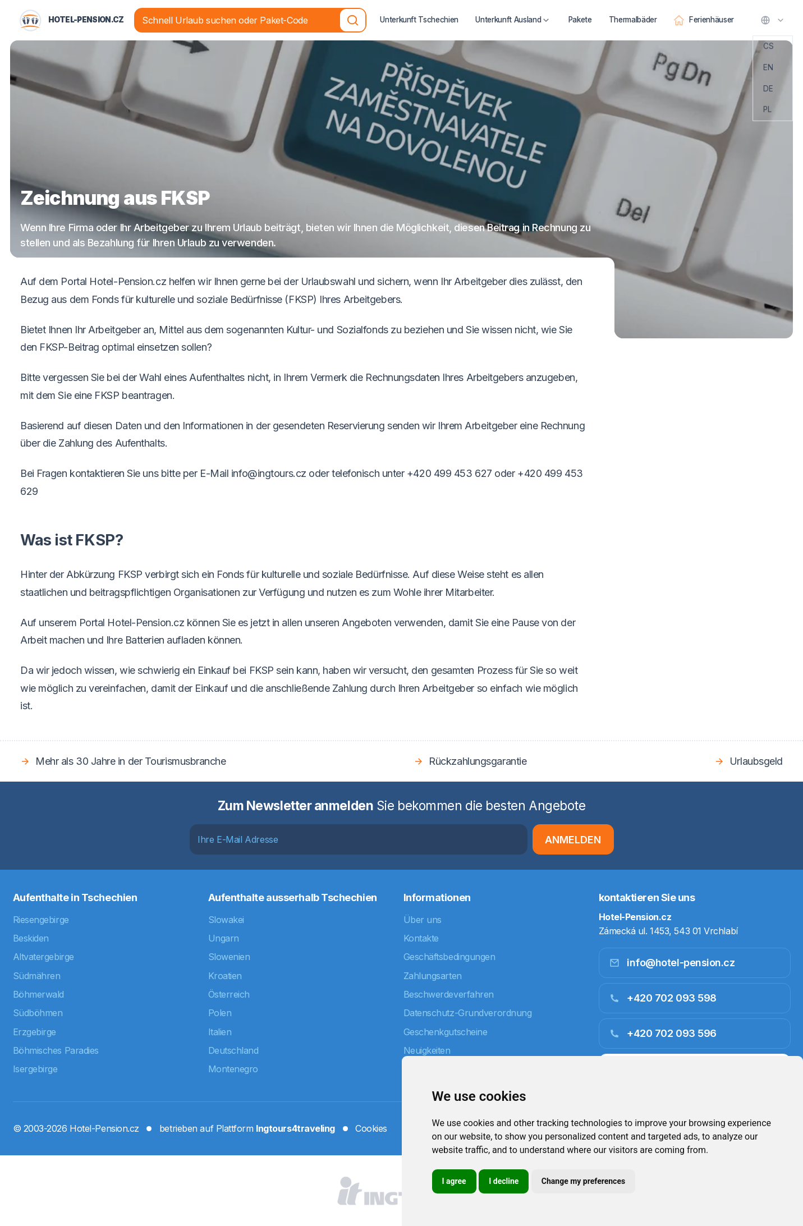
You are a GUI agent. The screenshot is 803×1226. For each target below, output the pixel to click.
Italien (220, 1031)
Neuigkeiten (427, 1050)
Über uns (422, 919)
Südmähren (37, 975)
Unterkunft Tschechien (419, 12)
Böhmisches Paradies (56, 1050)
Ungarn (223, 938)
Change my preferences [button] (583, 1181)
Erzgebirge (35, 1031)
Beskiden (31, 938)
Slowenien (229, 956)
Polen (220, 1012)
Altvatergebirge (43, 956)
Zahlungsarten (432, 975)
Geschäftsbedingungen (449, 956)
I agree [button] (454, 1181)
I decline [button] (503, 1181)
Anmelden (573, 840)
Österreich (229, 994)
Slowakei (226, 919)
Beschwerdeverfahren (448, 994)
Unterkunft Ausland (513, 12)
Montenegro (233, 1069)
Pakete (579, 12)
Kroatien (225, 975)
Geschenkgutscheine (445, 1031)
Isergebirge (35, 1069)
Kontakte (421, 938)
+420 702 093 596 (663, 1033)
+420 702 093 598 (663, 998)
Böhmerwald (39, 994)
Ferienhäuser (704, 12)
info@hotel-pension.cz (672, 962)
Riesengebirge (41, 919)
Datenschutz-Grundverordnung (467, 1012)
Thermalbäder (633, 12)
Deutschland (233, 1050)
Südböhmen (38, 1012)
